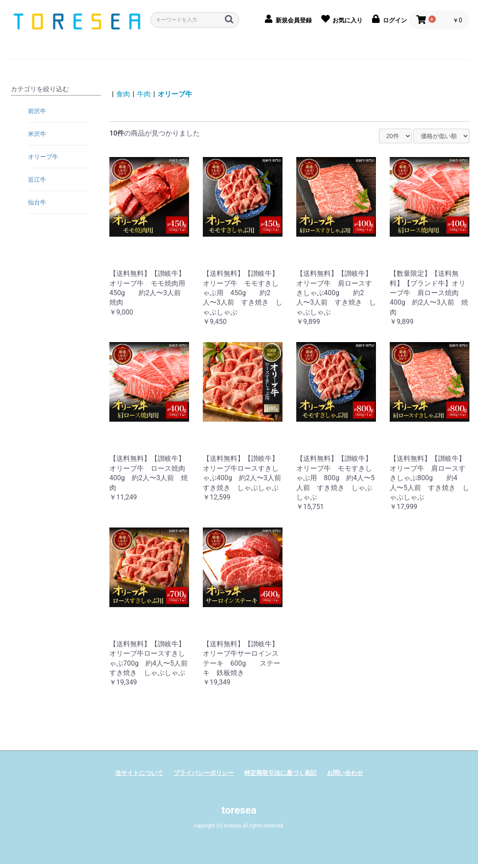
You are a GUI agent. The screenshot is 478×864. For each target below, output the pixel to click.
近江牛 (37, 179)
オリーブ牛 (43, 156)
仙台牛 (37, 202)
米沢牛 (37, 133)
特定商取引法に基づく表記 (280, 772)
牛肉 (144, 94)
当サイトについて (139, 772)
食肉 (123, 94)
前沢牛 (37, 111)
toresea (238, 810)
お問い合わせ (345, 772)
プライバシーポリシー (204, 772)
